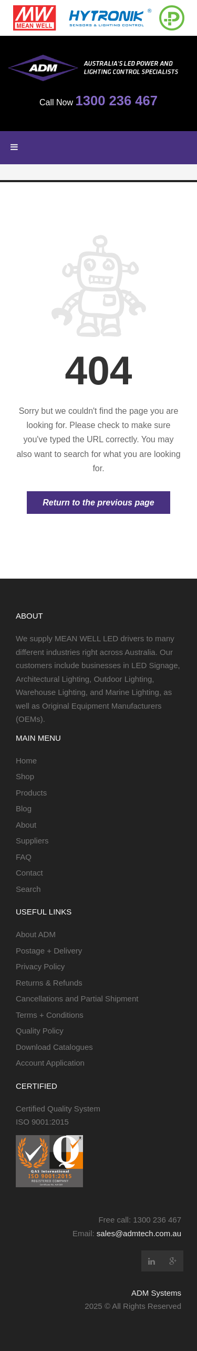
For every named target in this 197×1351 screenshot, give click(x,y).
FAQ (24, 856)
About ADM (36, 934)
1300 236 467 (116, 100)
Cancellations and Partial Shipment (77, 998)
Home (26, 760)
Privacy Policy (40, 966)
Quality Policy (40, 1030)
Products (31, 792)
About (26, 824)
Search (28, 889)
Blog (24, 808)
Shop (25, 776)
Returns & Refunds (49, 982)
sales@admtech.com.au (139, 1233)
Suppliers (32, 840)
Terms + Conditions (50, 1014)
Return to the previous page (98, 502)
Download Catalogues (54, 1046)
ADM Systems (156, 1292)
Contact (29, 872)
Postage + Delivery (49, 950)
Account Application (50, 1062)
